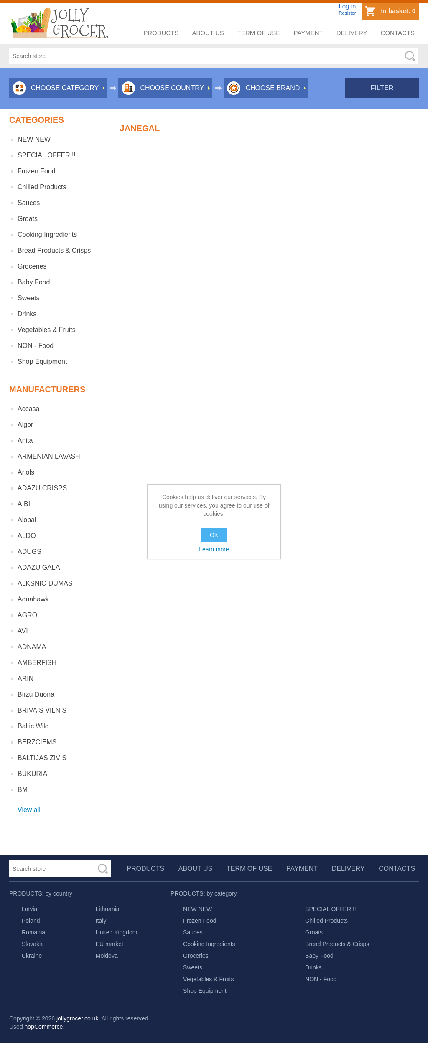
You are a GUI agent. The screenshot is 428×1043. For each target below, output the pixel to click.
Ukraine (32, 955)
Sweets (28, 298)
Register (347, 12)
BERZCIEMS (37, 742)
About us (208, 32)
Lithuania (108, 909)
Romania (33, 932)
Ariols (26, 472)
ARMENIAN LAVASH (49, 456)
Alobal (27, 519)
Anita (25, 440)
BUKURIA (32, 773)
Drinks (27, 313)
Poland (31, 920)
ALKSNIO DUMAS (45, 583)
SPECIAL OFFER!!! (47, 155)
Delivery (351, 32)
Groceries (32, 266)
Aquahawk (33, 599)
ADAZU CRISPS (42, 488)
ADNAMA (32, 646)
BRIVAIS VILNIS (42, 710)
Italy (101, 920)
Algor (25, 424)
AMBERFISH (37, 662)
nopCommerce (44, 1026)
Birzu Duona (36, 694)
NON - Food (36, 345)
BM (23, 789)
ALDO (27, 535)
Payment (308, 32)
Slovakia (33, 944)
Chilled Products (42, 186)
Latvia (29, 909)
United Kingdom (117, 932)
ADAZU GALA (39, 567)
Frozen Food (37, 171)
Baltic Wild (33, 726)
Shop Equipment (42, 361)
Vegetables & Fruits (47, 329)
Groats (28, 218)
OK (214, 535)
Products (160, 32)
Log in (347, 6)
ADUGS (29, 551)
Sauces (29, 202)
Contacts (398, 32)
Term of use (258, 32)
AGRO (27, 615)
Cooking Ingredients (47, 234)
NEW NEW (34, 139)
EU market (109, 944)
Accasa (28, 408)
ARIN (25, 678)
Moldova (107, 955)
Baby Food (34, 282)
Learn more (214, 549)
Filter (381, 87)
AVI (23, 630)
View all (29, 809)
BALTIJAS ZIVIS (42, 757)
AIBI (24, 504)
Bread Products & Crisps (54, 250)
